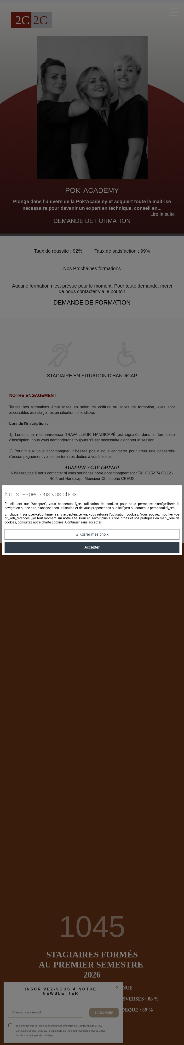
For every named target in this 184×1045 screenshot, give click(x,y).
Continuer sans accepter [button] (83, 522)
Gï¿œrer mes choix (92, 534)
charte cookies (52, 522)
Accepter (91, 547)
